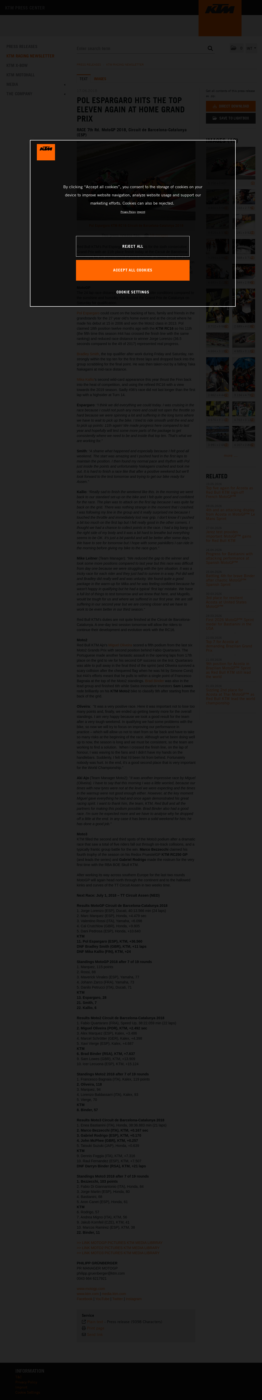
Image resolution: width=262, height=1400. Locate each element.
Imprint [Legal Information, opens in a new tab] (141, 211)
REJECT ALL (132, 246)
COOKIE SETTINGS (132, 291)
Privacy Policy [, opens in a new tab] (128, 211)
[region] (133, 223)
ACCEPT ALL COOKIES (132, 269)
